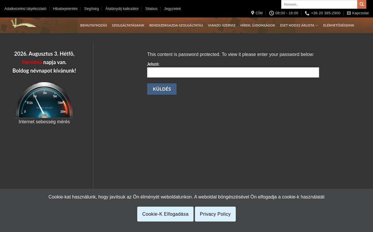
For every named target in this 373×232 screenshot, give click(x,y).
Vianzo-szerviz (222, 25)
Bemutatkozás (93, 25)
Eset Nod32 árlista (299, 25)
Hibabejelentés (65, 8)
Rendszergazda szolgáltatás (176, 25)
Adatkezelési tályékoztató (25, 8)
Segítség (91, 8)
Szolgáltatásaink (128, 25)
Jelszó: (233, 69)
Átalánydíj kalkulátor (122, 8)
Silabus (151, 8)
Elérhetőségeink (338, 25)
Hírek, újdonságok (257, 25)
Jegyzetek (172, 8)
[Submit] (361, 4)
